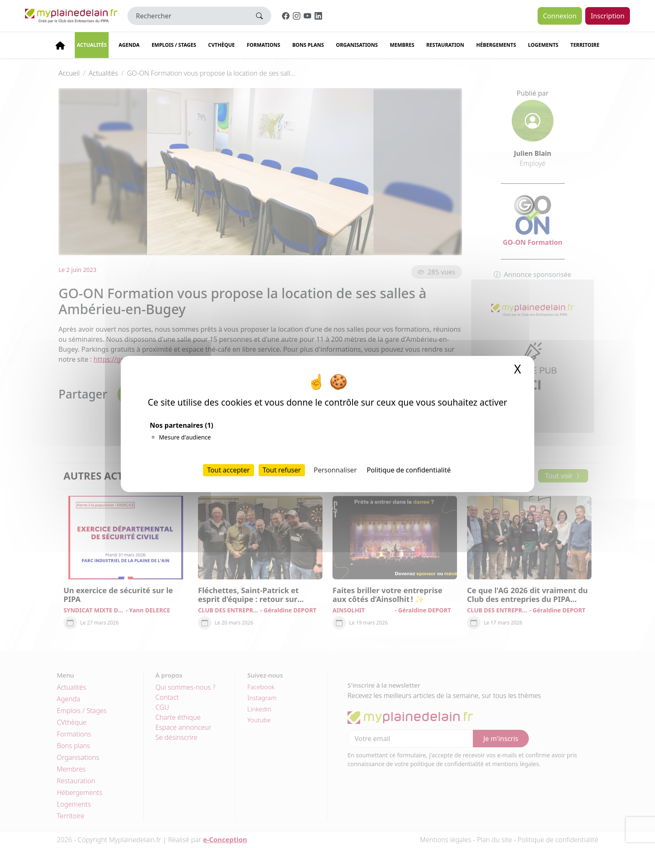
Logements (543, 44)
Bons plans (308, 44)
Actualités (92, 44)
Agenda (129, 44)
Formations (263, 44)
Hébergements (496, 44)
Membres (402, 44)
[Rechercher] (187, 16)
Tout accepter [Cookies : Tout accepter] (228, 470)
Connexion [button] (559, 15)
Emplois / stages (174, 44)
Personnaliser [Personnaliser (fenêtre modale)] (335, 470)
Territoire (584, 44)
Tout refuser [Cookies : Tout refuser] (282, 470)
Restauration (445, 44)
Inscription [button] (608, 15)
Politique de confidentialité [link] (409, 470)
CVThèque (221, 44)
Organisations (357, 44)
